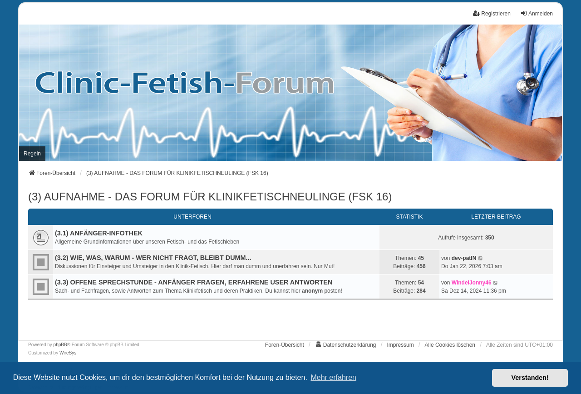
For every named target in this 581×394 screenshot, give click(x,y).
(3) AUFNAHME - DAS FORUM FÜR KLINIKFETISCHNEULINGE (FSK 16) (210, 196)
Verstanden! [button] (530, 377)
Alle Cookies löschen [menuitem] (450, 345)
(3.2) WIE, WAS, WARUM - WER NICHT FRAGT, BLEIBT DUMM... (153, 257)
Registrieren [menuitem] (492, 13)
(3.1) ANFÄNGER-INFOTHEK (99, 233)
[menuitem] (32, 153)
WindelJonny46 (472, 282)
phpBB (60, 344)
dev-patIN (464, 258)
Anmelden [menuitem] (536, 13)
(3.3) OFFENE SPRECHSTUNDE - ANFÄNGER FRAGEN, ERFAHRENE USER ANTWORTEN (193, 282)
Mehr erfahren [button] (333, 377)
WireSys (67, 352)
